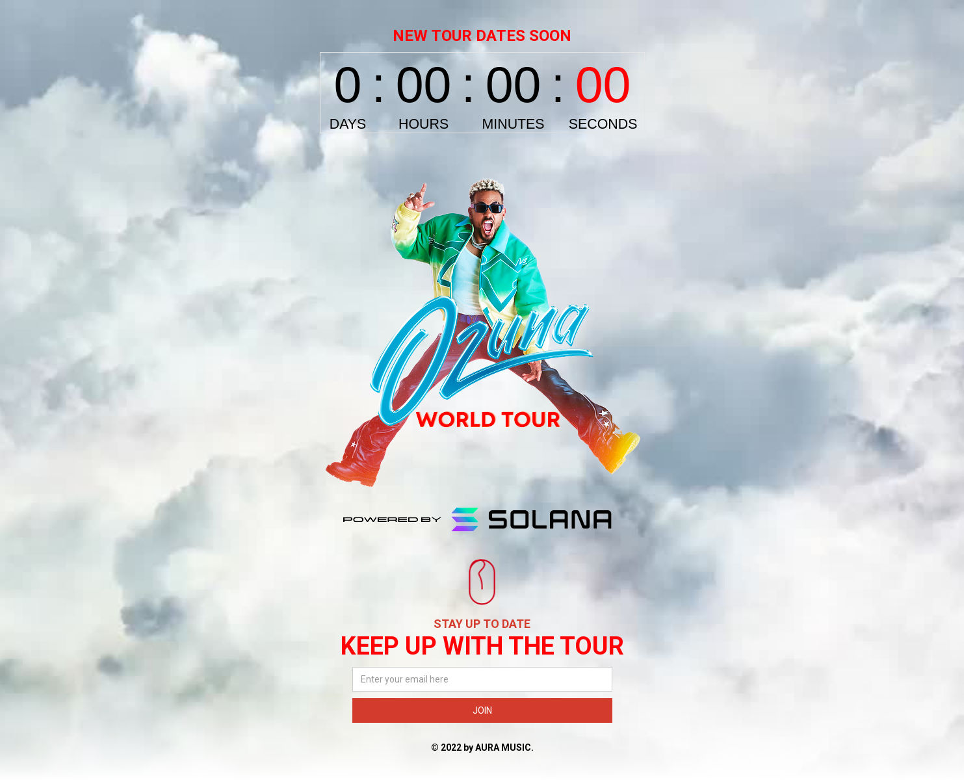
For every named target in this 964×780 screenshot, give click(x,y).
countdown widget (482, 92)
